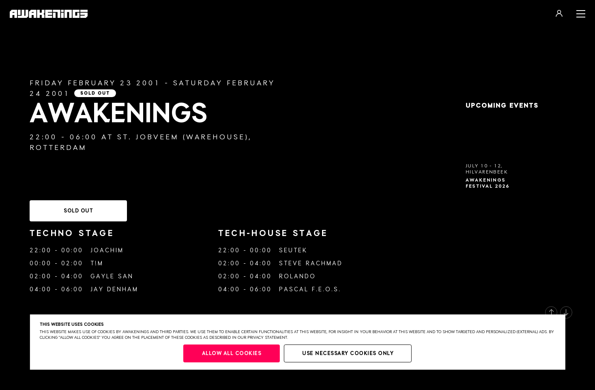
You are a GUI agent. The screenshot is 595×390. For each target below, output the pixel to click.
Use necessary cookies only (347, 353)
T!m (96, 263)
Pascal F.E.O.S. (310, 289)
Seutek (293, 250)
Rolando (297, 276)
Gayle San (111, 276)
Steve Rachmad (311, 263)
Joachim (107, 250)
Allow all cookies (232, 353)
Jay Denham (114, 289)
